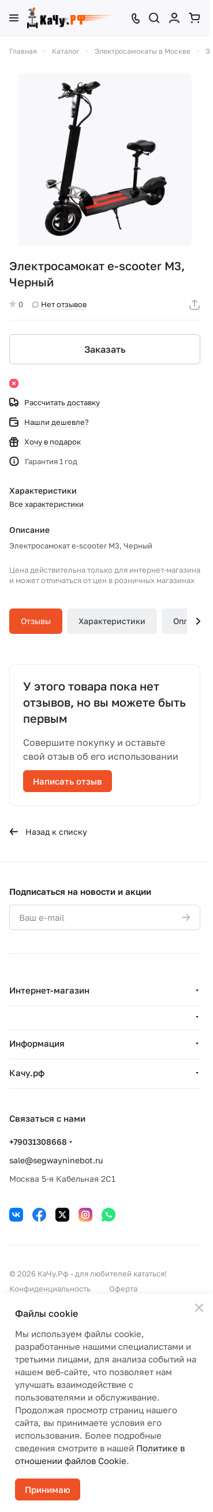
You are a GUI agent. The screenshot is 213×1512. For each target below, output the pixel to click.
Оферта (123, 1288)
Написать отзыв (67, 781)
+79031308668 (38, 1142)
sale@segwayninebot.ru (56, 1160)
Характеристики (112, 621)
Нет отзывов (59, 304)
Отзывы (36, 621)
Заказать (105, 349)
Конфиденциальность (50, 1288)
